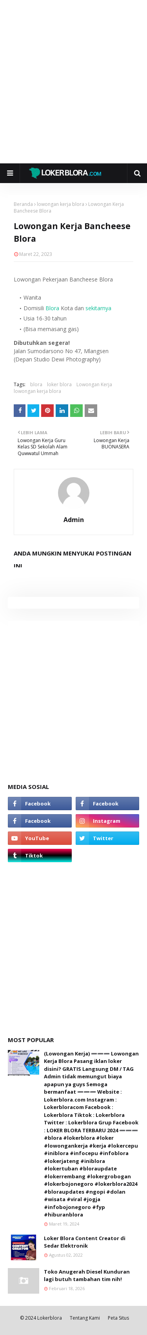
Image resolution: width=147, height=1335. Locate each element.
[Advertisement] (73, 82)
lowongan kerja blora (60, 204)
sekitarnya (98, 308)
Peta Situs (118, 1318)
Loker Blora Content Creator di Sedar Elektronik (84, 1242)
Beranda (23, 204)
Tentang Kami (85, 1318)
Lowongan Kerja (94, 384)
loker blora (59, 384)
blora (36, 384)
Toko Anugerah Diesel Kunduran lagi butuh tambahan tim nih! (87, 1275)
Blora (52, 308)
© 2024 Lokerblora (41, 1318)
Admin (74, 519)
